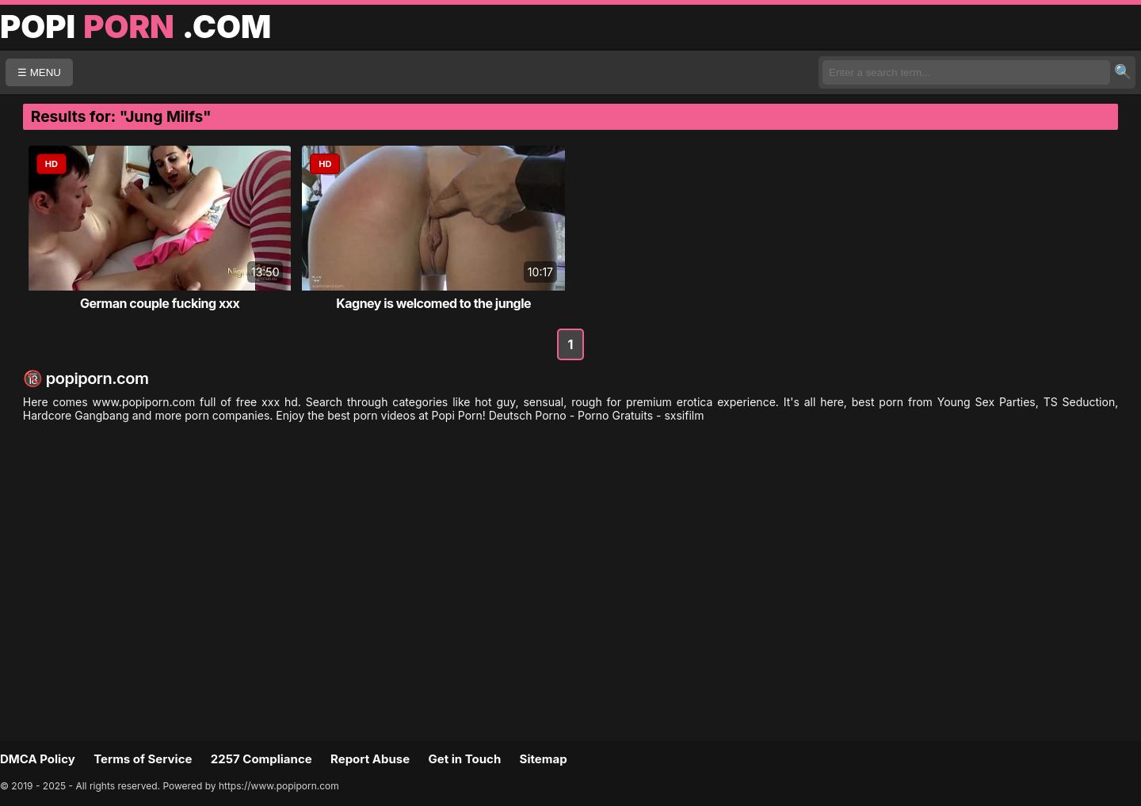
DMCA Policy (37, 758)
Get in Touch (464, 758)
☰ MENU (39, 72)
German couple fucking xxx (159, 303)
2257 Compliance (261, 758)
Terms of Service (142, 758)
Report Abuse (370, 758)
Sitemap (543, 758)
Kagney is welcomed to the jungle (433, 303)
